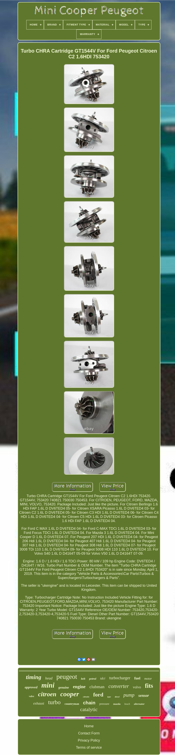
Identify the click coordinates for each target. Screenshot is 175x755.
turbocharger (119, 678)
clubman (97, 686)
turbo (54, 702)
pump (128, 695)
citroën (86, 696)
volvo (137, 687)
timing (33, 677)
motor (148, 678)
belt (83, 678)
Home (89, 726)
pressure (104, 703)
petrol (92, 678)
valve (31, 696)
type (109, 696)
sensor (143, 695)
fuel (137, 678)
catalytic (88, 709)
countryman (72, 703)
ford (98, 695)
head (48, 678)
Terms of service (89, 747)
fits (149, 685)
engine (79, 686)
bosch (127, 704)
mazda (116, 703)
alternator (139, 703)
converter (118, 686)
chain (89, 702)
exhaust (38, 703)
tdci (102, 678)
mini (47, 685)
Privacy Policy (89, 740)
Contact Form (89, 733)
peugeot (66, 676)
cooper (69, 694)
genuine (63, 687)
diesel (117, 697)
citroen (47, 694)
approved (31, 687)
